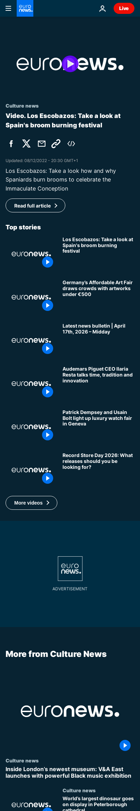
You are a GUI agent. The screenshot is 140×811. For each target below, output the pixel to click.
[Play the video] (70, 64)
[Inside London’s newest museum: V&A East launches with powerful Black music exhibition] (70, 772)
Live (124, 8)
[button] (31, 503)
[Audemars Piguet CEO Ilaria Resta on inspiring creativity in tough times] (98, 383)
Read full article (32, 206)
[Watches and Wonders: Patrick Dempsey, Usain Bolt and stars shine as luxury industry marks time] (98, 426)
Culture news (22, 760)
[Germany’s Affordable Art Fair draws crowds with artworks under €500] (98, 297)
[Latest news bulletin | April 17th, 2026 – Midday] (98, 340)
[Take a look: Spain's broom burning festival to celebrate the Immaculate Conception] (98, 254)
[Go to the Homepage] (25, 8)
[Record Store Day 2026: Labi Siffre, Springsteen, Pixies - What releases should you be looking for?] (98, 470)
